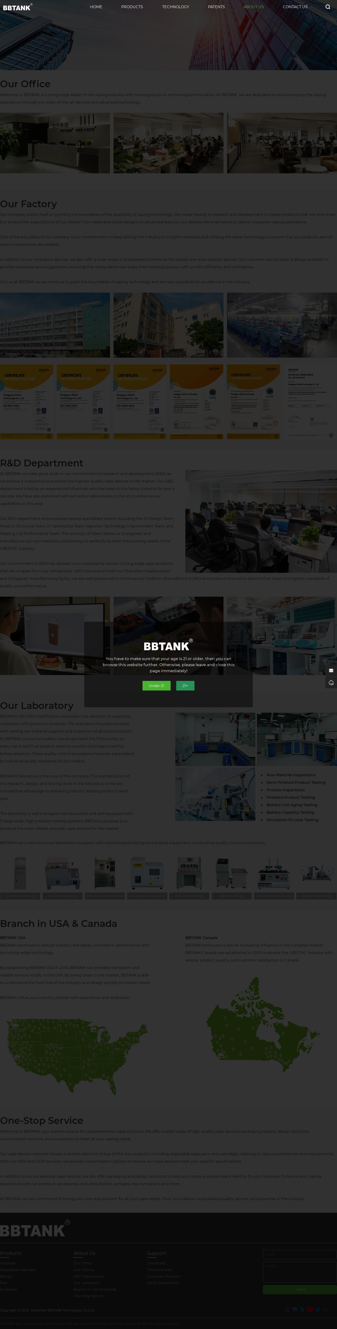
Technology (175, 7)
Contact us (295, 7)
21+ (186, 685)
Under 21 (156, 685)
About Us (254, 7)
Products (132, 7)
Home (96, 7)
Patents (216, 7)
